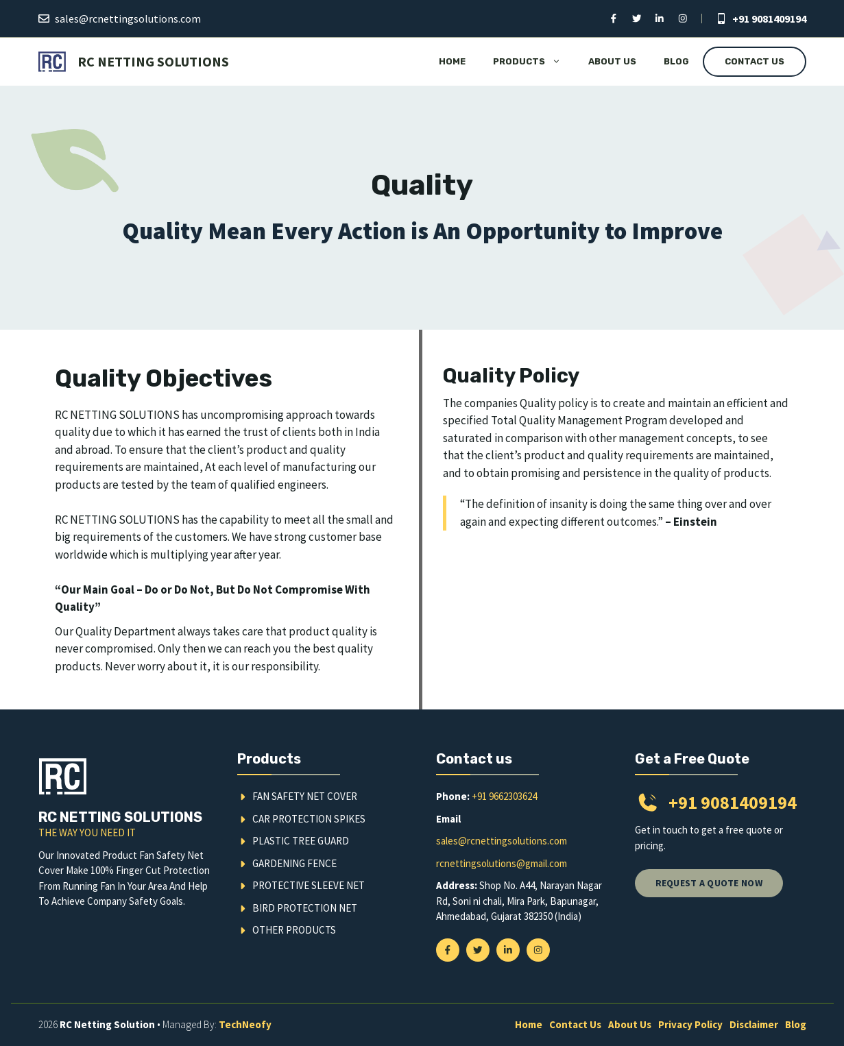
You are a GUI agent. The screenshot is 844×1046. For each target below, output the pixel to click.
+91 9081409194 (769, 18)
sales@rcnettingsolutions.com (128, 18)
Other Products (294, 929)
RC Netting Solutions (153, 61)
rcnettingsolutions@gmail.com (501, 863)
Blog (676, 61)
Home (452, 61)
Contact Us (754, 61)
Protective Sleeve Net (308, 885)
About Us (612, 61)
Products (534, 62)
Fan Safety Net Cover (304, 796)
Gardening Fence (294, 863)
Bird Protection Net (304, 907)
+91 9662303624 (504, 796)
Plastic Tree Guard (300, 840)
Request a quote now (708, 883)
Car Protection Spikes (308, 818)
